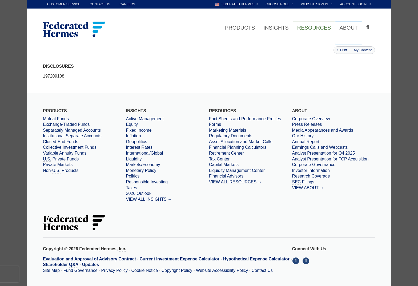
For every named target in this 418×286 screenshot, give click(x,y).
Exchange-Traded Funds (66, 124)
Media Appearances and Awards (322, 130)
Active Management (144, 118)
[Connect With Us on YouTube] (306, 260)
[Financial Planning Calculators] (250, 147)
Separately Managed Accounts (72, 130)
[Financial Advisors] (250, 176)
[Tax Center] (250, 159)
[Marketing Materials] (250, 130)
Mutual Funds (56, 118)
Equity (132, 124)
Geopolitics (136, 141)
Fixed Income (138, 130)
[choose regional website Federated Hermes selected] (236, 4)
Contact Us (262, 270)
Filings (303, 182)
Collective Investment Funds (70, 147)
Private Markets (58, 164)
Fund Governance (80, 270)
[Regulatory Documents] (250, 136)
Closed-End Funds (60, 141)
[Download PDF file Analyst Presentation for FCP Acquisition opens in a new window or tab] (333, 159)
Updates (90, 264)
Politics (132, 176)
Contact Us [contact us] (100, 4)
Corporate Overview (311, 118)
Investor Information (310, 170)
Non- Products (60, 171)
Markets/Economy (143, 164)
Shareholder (60, 265)
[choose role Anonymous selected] (280, 4)
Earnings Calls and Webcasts (320, 147)
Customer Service (63, 4)
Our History (303, 136)
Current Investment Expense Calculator (180, 259)
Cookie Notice (144, 270)
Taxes (131, 188)
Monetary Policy (141, 170)
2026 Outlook (138, 193)
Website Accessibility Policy (222, 270)
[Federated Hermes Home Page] (74, 30)
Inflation (133, 136)
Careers (127, 4)
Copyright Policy (177, 270)
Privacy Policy (114, 270)
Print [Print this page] (342, 50)
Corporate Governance (313, 164)
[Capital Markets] (250, 165)
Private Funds (61, 159)
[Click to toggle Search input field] (368, 27)
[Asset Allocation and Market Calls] (250, 142)
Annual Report (305, 141)
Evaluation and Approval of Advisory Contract (89, 259)
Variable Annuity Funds (64, 153)
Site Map (51, 270)
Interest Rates (139, 147)
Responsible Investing (147, 182)
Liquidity (134, 159)
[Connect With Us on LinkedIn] (297, 260)
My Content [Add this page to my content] (361, 50)
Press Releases (307, 124)
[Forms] (250, 124)
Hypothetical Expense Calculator (256, 259)
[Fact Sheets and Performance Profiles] (250, 119)
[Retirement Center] (250, 153)
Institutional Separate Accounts (72, 136)
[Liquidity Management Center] (250, 171)
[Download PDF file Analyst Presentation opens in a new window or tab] (333, 153)
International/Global (144, 153)
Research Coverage (311, 176)
